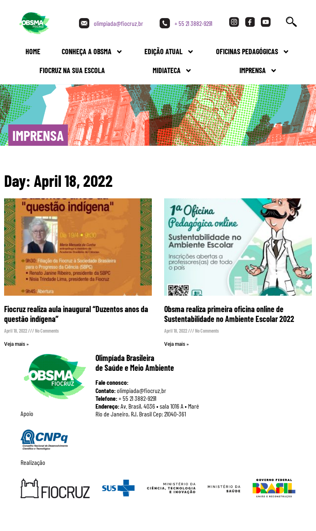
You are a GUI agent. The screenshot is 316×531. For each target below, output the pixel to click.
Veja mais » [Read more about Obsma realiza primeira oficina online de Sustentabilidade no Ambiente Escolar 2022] (176, 344)
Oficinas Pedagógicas (253, 52)
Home (33, 51)
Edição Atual (169, 52)
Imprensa (258, 70)
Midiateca (172, 70)
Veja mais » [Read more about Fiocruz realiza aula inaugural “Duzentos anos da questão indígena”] (16, 344)
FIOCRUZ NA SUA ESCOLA (72, 70)
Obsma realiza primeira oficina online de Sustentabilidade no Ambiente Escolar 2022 (229, 314)
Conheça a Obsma (92, 52)
